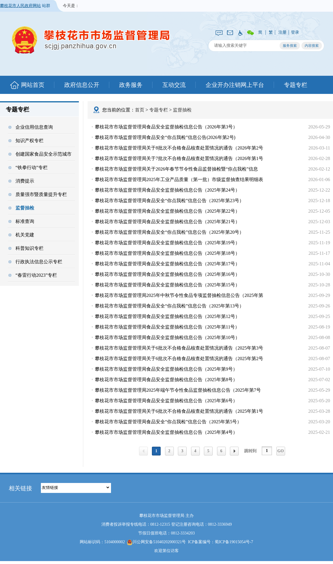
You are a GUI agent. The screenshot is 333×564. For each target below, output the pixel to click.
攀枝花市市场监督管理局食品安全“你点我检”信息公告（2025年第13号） (169, 305)
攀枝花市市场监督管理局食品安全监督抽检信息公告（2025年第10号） (167, 337)
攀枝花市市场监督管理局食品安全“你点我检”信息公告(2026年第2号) (165, 137)
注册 (282, 32)
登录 (295, 32)
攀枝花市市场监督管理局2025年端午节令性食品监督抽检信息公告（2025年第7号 (178, 390)
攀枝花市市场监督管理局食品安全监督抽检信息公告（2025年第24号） (167, 190)
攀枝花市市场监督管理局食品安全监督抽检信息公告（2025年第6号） (166, 400)
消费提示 (21, 180)
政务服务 (131, 85)
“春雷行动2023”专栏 (32, 275)
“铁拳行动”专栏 (28, 167)
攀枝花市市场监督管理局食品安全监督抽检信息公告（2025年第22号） (167, 211)
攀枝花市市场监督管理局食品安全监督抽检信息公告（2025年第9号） (166, 369)
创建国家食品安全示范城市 (40, 154)
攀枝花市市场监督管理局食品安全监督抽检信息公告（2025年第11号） (167, 326)
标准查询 (21, 221)
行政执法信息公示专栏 (35, 261)
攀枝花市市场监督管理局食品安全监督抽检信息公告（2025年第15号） (167, 284)
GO (281, 451)
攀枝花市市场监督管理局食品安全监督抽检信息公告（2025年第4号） (166, 432)
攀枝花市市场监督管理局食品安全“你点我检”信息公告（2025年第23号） (169, 200)
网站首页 (32, 85)
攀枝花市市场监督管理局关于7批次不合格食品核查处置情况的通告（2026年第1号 (179, 158)
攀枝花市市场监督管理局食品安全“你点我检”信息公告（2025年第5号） (168, 421)
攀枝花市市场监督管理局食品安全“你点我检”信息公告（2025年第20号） (169, 232)
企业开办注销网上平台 (235, 85)
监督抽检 (21, 207)
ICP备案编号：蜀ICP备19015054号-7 (220, 542)
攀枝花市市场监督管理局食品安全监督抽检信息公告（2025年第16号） (167, 274)
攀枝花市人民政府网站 (20, 6)
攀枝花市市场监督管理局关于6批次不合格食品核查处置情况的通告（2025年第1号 (179, 411)
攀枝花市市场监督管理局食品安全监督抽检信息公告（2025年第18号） (167, 253)
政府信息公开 (81, 85)
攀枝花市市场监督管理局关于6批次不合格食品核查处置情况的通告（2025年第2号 (179, 358)
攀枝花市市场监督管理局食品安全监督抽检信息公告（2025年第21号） (167, 221)
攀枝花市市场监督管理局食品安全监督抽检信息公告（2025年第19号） (167, 242)
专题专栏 (295, 85)
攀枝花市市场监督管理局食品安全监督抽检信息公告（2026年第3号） (166, 126)
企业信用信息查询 (30, 127)
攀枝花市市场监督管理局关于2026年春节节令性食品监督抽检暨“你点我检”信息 (176, 168)
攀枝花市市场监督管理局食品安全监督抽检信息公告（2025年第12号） (167, 316)
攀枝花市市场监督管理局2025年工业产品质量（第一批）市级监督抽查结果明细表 (179, 179)
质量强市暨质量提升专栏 (37, 194)
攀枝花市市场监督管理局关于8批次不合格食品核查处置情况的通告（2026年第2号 (179, 147)
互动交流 (174, 85)
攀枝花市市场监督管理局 (88, 40)
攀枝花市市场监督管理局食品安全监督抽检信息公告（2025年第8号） (166, 379)
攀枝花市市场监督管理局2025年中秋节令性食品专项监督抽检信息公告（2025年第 (179, 295)
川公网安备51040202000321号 (156, 542)
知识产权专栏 (26, 140)
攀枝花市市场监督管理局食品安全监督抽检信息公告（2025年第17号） (167, 263)
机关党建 (21, 234)
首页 (139, 109)
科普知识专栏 (26, 248)
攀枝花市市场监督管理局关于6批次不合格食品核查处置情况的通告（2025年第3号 (179, 347)
